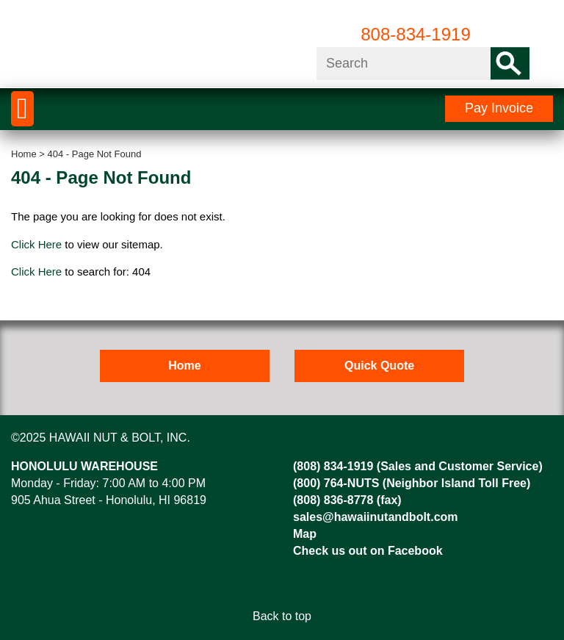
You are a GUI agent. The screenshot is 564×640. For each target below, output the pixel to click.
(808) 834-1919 (333, 466)
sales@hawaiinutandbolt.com (375, 517)
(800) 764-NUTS (336, 483)
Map (305, 534)
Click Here (36, 244)
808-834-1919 (415, 34)
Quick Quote (379, 365)
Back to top (282, 616)
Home (24, 153)
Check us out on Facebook (368, 550)
